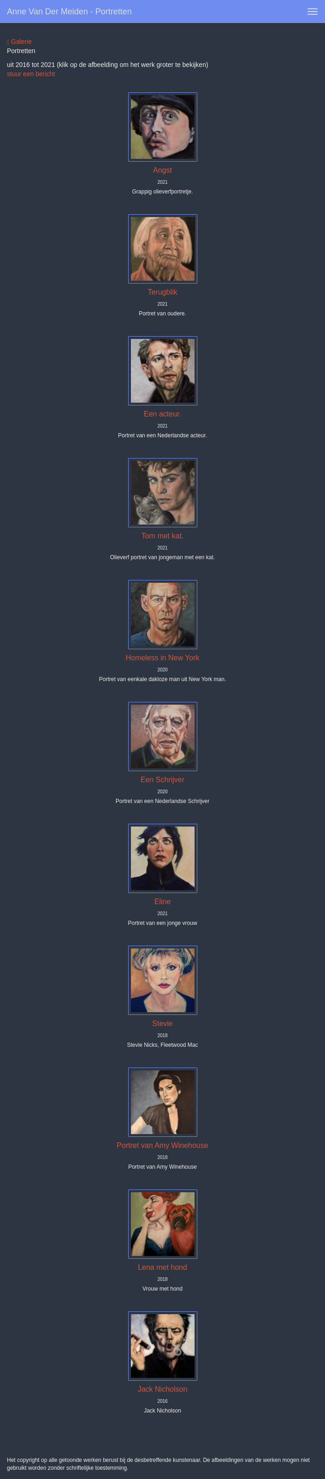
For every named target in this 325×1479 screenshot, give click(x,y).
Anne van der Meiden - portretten (69, 11)
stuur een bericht (31, 74)
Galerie (19, 42)
